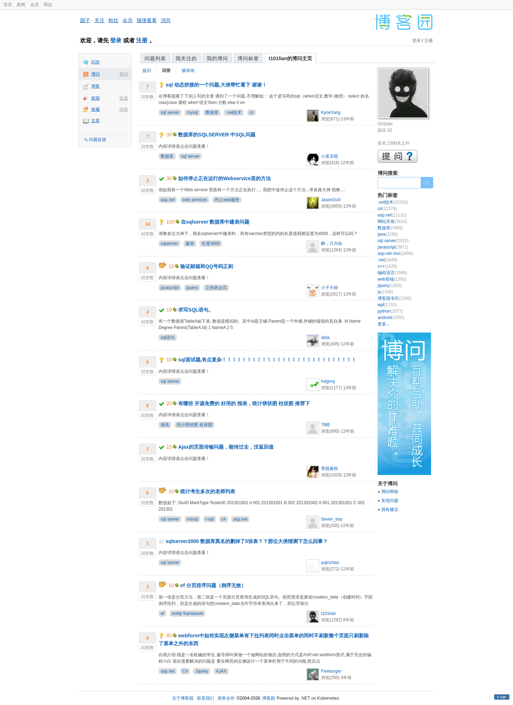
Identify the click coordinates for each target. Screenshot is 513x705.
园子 (85, 20)
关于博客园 (182, 698)
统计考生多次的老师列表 (207, 491)
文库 (95, 120)
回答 (166, 70)
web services (194, 199)
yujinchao (330, 562)
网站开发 (392, 221)
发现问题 (389, 500)
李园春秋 (329, 468)
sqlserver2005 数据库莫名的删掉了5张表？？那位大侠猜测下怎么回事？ (247, 541)
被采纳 (188, 70)
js (385, 291)
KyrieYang (330, 112)
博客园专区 (394, 298)
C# (185, 671)
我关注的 (186, 58)
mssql (192, 519)
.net (387, 259)
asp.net (168, 199)
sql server (170, 112)
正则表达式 (216, 287)
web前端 (392, 279)
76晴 (325, 424)
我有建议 (389, 509)
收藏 (95, 109)
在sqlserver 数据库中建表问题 (215, 222)
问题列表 (155, 58)
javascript (170, 287)
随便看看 (147, 20)
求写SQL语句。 (195, 310)
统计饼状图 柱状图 (194, 424)
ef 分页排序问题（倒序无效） (213, 585)
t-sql (210, 519)
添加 (123, 109)
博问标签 (248, 58)
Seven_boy (331, 519)
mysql (192, 112)
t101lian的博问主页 (290, 58)
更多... (384, 324)
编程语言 (392, 272)
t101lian (328, 613)
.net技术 (234, 112)
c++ (387, 266)
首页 (8, 4)
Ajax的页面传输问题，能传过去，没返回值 (226, 447)
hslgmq (328, 381)
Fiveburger (331, 671)
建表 (190, 243)
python (390, 311)
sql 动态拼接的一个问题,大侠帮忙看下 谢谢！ (216, 85)
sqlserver (169, 243)
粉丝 (113, 20)
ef (162, 613)
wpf (387, 304)
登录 (115, 40)
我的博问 (217, 58)
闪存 (95, 61)
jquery (192, 287)
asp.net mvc (395, 253)
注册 (141, 40)
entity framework (187, 613)
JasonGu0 (331, 199)
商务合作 (226, 698)
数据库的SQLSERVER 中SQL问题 (216, 134)
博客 (95, 86)
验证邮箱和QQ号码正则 (206, 266)
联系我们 (205, 698)
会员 (34, 4)
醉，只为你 (331, 243)
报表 (165, 424)
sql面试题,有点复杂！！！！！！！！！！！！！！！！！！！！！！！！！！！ (267, 359)
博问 (95, 74)
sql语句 (168, 337)
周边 (47, 4)
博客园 (268, 698)
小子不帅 (329, 287)
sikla (325, 337)
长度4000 (211, 243)
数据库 (212, 112)
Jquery (201, 671)
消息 (166, 20)
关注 (99, 20)
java (388, 234)
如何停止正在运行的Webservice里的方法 (224, 178)
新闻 (21, 4)
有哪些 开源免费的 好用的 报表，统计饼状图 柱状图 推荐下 (244, 403)
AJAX (221, 671)
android (391, 317)
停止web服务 (226, 199)
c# (251, 112)
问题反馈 (97, 139)
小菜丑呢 (329, 156)
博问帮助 (389, 491)
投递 (123, 98)
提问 (123, 74)
